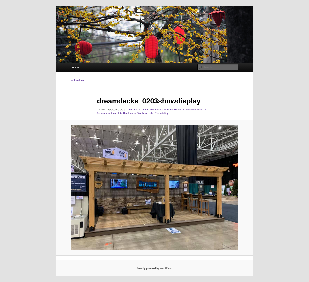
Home (75, 67)
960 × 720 (134, 109)
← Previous (77, 80)
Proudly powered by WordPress (154, 268)
